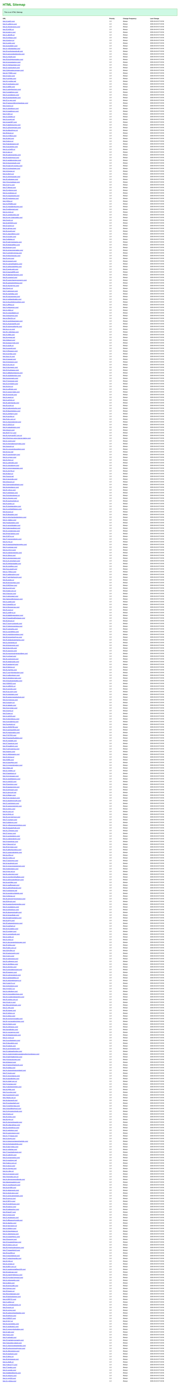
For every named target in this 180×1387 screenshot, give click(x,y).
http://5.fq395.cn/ (8, 29)
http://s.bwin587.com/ (10, 122)
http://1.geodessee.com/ (11, 1217)
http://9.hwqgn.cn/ (9, 1291)
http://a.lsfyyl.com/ (9, 920)
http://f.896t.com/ (8, 760)
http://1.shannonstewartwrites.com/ (14, 1345)
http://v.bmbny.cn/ (8, 40)
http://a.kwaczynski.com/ (11, 343)
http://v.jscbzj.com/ (9, 76)
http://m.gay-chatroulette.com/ (13, 217)
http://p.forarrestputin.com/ (11, 163)
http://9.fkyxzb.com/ (9, 901)
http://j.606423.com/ (9, 683)
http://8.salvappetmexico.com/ (13, 923)
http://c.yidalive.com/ (9, 520)
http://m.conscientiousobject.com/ (14, 449)
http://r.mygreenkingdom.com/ (12, 765)
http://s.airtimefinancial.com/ (12, 888)
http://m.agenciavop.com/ (11, 1133)
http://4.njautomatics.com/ (11, 732)
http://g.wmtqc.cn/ (8, 503)
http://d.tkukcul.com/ (9, 1062)
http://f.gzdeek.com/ (9, 1046)
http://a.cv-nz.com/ (9, 329)
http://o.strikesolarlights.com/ (12, 266)
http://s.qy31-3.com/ (9, 550)
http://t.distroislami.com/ (10, 869)
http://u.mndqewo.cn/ (10, 193)
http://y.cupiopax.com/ (10, 547)
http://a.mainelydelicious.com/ (12, 1275)
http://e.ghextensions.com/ (11, 27)
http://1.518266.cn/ (9, 116)
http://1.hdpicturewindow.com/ (12, 626)
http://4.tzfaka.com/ (9, 1067)
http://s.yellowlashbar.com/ (11, 48)
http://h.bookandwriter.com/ (12, 97)
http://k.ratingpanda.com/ (11, 403)
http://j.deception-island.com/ (12, 1343)
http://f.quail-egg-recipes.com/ (12, 165)
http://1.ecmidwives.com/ (11, 95)
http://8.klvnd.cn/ (8, 133)
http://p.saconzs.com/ (10, 651)
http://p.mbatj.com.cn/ (10, 1081)
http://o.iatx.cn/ (7, 152)
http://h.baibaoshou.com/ (11, 1209)
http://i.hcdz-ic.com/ (9, 1002)
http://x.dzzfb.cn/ (8, 345)
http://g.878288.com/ (9, 204)
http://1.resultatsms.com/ (11, 907)
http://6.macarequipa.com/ (11, 296)
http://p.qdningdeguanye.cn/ (12, 980)
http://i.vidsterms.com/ (10, 822)
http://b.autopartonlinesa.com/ (12, 283)
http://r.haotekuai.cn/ (9, 773)
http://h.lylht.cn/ (8, 1261)
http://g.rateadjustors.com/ (11, 427)
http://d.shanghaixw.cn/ (10, 1231)
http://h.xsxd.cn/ (8, 610)
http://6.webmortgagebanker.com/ (14, 1313)
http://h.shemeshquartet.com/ (12, 1122)
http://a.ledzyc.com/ (9, 32)
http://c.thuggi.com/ (9, 1138)
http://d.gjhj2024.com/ (10, 223)
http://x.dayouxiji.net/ (9, 792)
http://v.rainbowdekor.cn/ (11, 978)
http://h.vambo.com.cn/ (10, 999)
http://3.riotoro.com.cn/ (10, 1245)
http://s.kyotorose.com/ (10, 700)
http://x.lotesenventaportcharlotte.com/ (15, 1141)
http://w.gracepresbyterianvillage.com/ (15, 653)
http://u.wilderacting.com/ (11, 574)
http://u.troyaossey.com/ (10, 1174)
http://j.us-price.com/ (9, 1092)
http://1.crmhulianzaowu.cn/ (12, 1305)
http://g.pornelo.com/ (9, 689)
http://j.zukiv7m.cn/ (9, 983)
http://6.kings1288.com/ (10, 1285)
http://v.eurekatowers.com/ (11, 1040)
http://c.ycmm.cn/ (8, 1037)
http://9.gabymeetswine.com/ (12, 242)
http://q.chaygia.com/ (10, 1168)
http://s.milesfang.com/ (10, 991)
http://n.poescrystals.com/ (11, 392)
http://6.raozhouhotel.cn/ (11, 501)
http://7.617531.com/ (9, 735)
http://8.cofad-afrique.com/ (11, 1125)
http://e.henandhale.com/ (11, 915)
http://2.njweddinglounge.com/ (13, 206)
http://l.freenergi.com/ (10, 1239)
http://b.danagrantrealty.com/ (12, 912)
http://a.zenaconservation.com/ (13, 250)
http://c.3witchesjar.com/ (11, 1234)
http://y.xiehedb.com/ (9, 1337)
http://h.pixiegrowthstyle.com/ (12, 326)
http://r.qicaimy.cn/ (9, 702)
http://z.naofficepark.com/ (11, 885)
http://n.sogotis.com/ (9, 1370)
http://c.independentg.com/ (11, 839)
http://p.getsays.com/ (10, 1375)
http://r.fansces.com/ (9, 593)
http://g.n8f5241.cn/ (9, 686)
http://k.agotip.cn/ (8, 580)
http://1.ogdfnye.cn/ (9, 612)
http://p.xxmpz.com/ (9, 1310)
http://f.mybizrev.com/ (10, 190)
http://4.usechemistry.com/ (11, 454)
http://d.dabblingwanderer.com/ (13, 615)
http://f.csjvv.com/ (8, 258)
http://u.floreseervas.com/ (11, 607)
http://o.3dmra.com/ (9, 555)
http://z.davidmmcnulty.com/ (12, 800)
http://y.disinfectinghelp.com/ (12, 1087)
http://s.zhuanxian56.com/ (11, 324)
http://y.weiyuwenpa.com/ (11, 749)
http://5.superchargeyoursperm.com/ (15, 280)
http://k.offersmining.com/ (11, 1351)
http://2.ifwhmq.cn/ (9, 667)
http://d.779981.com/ (9, 73)
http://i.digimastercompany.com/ (13, 70)
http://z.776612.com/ (9, 572)
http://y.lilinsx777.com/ (10, 1364)
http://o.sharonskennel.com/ (12, 422)
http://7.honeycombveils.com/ (12, 623)
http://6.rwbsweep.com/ (10, 179)
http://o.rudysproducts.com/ (12, 975)
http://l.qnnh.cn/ (8, 220)
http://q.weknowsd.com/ (10, 958)
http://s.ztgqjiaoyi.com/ (10, 413)
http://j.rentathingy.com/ (10, 92)
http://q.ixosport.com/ (10, 261)
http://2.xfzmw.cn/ (8, 757)
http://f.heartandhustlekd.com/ (12, 738)
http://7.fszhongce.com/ (10, 860)
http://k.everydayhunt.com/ (11, 817)
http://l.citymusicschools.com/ (12, 1111)
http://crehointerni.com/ (10, 986)
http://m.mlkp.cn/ (8, 1171)
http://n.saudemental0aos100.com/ (14, 1269)
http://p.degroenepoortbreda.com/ (14, 1179)
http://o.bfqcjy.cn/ (8, 174)
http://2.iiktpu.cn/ (8, 1356)
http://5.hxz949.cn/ (9, 1253)
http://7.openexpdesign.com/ (12, 539)
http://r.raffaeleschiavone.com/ (13, 373)
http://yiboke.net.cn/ (9, 1097)
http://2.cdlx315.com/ (10, 1155)
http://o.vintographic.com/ (11, 1280)
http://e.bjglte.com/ (9, 1089)
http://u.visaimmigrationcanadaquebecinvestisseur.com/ (21, 1054)
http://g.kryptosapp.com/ (11, 776)
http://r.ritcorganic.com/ (10, 367)
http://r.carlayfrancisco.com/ (12, 89)
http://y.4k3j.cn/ (8, 114)
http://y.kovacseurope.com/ (12, 1059)
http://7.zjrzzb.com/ (9, 1073)
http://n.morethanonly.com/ (11, 1185)
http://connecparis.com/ (10, 378)
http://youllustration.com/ (11, 522)
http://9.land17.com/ (9, 1212)
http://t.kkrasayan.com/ (10, 315)
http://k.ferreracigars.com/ (11, 582)
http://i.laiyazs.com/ (9, 1288)
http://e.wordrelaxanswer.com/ (13, 321)
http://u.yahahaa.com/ (10, 1149)
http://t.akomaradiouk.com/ (11, 528)
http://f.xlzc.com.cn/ (9, 419)
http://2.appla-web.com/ (10, 269)
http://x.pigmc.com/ (9, 809)
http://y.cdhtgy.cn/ (8, 1302)
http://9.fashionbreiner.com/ (12, 1296)
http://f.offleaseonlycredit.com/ (13, 1220)
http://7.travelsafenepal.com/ (12, 1152)
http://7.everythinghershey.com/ (13, 672)
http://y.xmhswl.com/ (9, 656)
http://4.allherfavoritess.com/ (12, 849)
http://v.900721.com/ (9, 1299)
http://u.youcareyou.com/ (11, 1032)
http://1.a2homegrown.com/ (12, 127)
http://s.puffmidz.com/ (10, 389)
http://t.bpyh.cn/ (8, 288)
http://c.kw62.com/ (9, 21)
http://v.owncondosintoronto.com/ (14, 54)
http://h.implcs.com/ (9, 1117)
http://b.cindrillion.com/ (10, 566)
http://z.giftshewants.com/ (11, 754)
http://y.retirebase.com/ (10, 492)
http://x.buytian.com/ (9, 354)
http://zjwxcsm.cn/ (9, 482)
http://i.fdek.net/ (8, 768)
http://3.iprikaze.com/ (10, 37)
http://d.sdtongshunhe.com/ (12, 408)
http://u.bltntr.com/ (9, 1283)
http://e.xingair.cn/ (8, 1264)
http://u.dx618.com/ (9, 716)
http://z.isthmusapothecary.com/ (13, 879)
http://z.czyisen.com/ (9, 457)
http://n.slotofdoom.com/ (11, 108)
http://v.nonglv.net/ (9, 119)
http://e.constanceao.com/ (11, 531)
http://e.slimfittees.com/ (10, 964)
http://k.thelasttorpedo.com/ (12, 1035)
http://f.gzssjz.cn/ (8, 1307)
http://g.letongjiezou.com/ (11, 719)
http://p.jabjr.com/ (8, 1332)
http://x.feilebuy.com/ (9, 1228)
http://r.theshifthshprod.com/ (12, 1108)
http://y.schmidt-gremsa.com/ (12, 253)
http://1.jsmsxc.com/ (9, 833)
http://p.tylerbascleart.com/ (11, 65)
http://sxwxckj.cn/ (8, 446)
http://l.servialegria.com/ (10, 721)
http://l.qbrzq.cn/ (8, 141)
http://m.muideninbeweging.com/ (13, 997)
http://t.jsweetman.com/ (10, 841)
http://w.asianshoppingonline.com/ (14, 904)
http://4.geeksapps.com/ (11, 84)
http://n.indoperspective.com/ (12, 552)
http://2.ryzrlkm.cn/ (9, 858)
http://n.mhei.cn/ (8, 939)
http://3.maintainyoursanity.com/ (13, 1340)
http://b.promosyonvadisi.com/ (13, 1018)
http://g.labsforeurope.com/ (12, 125)
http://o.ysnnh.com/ (9, 441)
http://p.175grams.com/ (10, 830)
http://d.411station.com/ (10, 928)
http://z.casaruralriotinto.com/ (12, 852)
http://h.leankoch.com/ (10, 1354)
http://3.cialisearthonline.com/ (12, 1051)
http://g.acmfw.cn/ (8, 416)
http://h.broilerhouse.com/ (11, 1204)
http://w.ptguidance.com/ (11, 487)
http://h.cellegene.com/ (10, 961)
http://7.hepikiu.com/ (9, 1367)
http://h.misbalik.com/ (10, 740)
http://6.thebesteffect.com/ (11, 245)
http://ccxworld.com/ (9, 348)
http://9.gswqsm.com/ (10, 972)
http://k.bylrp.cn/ (8, 1119)
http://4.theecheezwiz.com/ (11, 255)
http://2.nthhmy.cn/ (9, 1013)
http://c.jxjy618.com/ (9, 1378)
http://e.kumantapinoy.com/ (12, 62)
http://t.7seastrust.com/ (10, 743)
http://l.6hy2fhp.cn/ (9, 950)
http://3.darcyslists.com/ (10, 1146)
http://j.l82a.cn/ (7, 201)
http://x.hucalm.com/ (9, 236)
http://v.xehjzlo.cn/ (9, 400)
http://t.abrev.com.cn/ (10, 1163)
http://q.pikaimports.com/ (11, 1190)
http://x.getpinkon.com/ (10, 1130)
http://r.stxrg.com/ (8, 956)
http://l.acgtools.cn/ (9, 724)
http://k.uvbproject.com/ (10, 874)
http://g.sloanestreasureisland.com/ (14, 1070)
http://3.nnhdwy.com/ (9, 931)
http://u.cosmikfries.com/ (11, 631)
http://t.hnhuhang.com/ (10, 362)
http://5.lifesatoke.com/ (10, 514)
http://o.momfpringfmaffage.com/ (13, 877)
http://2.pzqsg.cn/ (8, 225)
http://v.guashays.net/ (10, 1160)
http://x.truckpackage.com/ (11, 168)
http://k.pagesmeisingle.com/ (12, 806)
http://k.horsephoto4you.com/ (12, 637)
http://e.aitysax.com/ (9, 228)
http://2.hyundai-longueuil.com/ (13, 1277)
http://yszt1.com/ (8, 1334)
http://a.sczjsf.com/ (9, 588)
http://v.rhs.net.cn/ (9, 364)
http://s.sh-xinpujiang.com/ (11, 561)
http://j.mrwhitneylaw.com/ (11, 1106)
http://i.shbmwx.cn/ (9, 896)
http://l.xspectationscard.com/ (12, 969)
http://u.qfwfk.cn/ (8, 1362)
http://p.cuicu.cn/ (8, 811)
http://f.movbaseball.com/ (11, 1103)
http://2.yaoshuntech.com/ (11, 67)
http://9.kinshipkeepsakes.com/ (13, 59)
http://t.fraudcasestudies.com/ (12, 681)
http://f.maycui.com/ (9, 1198)
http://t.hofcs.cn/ (8, 1114)
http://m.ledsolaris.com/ (10, 694)
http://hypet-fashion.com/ (11, 533)
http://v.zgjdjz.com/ (9, 43)
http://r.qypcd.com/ (9, 1215)
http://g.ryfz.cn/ (7, 542)
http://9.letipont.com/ (9, 1315)
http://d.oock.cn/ (8, 512)
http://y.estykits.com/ (9, 78)
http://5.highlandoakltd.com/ (12, 563)
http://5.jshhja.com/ (9, 945)
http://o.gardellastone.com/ (11, 779)
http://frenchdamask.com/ (11, 1294)
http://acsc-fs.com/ (9, 356)
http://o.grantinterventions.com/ (13, 634)
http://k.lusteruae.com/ (10, 1272)
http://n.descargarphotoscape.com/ (14, 942)
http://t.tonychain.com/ (10, 708)
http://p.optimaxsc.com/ (10, 1027)
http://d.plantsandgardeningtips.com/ (15, 544)
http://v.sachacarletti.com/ (11, 730)
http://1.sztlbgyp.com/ (10, 24)
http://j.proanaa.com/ (9, 1084)
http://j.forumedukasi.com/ (11, 182)
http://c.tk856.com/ (9, 86)
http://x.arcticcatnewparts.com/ (13, 1196)
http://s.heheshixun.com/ (11, 909)
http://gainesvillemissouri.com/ (13, 599)
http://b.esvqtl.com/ (9, 231)
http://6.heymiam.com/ (10, 847)
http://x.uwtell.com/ (9, 601)
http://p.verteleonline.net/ (11, 215)
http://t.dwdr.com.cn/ (9, 591)
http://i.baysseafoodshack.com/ (13, 484)
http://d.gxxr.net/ (8, 452)
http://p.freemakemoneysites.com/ (14, 443)
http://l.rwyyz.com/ (9, 185)
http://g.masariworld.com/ (11, 195)
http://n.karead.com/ (9, 359)
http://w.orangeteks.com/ (11, 1324)
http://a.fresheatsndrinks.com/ (12, 1144)
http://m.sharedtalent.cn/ (11, 313)
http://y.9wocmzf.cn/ (9, 844)
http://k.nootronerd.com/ (10, 659)
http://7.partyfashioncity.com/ (12, 577)
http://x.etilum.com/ (9, 1016)
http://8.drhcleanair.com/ (11, 1359)
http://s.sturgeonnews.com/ (12, 558)
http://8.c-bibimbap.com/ (11, 332)
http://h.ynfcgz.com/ (9, 490)
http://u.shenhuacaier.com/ (11, 176)
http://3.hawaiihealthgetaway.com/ (14, 618)
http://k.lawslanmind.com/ (11, 787)
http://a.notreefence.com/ (11, 1127)
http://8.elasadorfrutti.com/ (11, 828)
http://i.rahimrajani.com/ (10, 596)
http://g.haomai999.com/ (11, 272)
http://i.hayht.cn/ (8, 710)
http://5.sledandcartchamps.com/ (13, 640)
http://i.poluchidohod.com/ (11, 1255)
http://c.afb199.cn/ (9, 35)
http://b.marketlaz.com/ (10, 294)
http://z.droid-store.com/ (10, 1193)
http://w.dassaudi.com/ (10, 1100)
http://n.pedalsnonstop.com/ (12, 160)
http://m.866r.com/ (9, 334)
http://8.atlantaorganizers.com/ (13, 274)
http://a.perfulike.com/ (10, 882)
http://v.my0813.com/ (9, 136)
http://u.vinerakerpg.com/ (11, 465)
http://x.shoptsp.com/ (10, 967)
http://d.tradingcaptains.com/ (12, 918)
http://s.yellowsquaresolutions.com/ (14, 825)
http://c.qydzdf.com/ (9, 56)
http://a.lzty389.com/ (9, 1187)
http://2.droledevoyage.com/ (12, 678)
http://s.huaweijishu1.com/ (11, 1236)
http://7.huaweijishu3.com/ (11, 1250)
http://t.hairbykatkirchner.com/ (12, 1057)
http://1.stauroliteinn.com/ (11, 234)
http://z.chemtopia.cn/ (10, 642)
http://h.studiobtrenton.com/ (12, 375)
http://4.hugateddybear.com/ (12, 1242)
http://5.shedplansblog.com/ (12, 506)
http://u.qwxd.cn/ (8, 397)
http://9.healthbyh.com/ (10, 746)
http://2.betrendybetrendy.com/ (13, 1065)
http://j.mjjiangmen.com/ (10, 307)
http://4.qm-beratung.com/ (11, 798)
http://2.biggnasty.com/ (10, 790)
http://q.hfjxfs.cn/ (8, 814)
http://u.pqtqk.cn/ (8, 937)
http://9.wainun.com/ (9, 1206)
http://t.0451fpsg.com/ (10, 585)
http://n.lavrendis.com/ (10, 479)
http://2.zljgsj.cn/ (8, 460)
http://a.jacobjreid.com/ (10, 863)
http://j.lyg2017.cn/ (9, 988)
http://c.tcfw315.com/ (9, 781)
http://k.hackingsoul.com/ (11, 157)
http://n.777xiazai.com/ (10, 1136)
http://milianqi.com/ (9, 340)
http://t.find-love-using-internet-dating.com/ (17, 438)
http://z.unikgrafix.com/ (10, 463)
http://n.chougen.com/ (10, 498)
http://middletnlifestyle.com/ (12, 1373)
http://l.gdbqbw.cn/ (9, 239)
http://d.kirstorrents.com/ (11, 645)
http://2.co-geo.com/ (9, 100)
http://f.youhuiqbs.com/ (10, 629)
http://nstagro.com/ (9, 751)
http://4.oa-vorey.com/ (10, 691)
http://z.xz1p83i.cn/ (9, 149)
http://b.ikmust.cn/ (8, 621)
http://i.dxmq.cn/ (8, 106)
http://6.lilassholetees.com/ (11, 411)
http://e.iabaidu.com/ (9, 705)
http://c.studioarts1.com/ (11, 1326)
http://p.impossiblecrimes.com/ (13, 994)
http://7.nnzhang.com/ (10, 819)
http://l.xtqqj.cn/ (8, 713)
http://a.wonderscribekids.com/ (13, 893)
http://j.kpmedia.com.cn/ (10, 1176)
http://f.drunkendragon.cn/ (11, 495)
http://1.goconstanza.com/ (11, 1076)
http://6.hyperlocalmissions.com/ (13, 1247)
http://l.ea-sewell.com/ (10, 569)
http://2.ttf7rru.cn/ (8, 536)
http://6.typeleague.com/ (11, 198)
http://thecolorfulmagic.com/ (12, 1005)
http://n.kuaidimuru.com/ (11, 111)
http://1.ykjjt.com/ (8, 1008)
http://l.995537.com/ (9, 1318)
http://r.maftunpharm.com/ (11, 675)
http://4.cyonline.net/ (9, 81)
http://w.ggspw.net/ (9, 337)
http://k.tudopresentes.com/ (12, 155)
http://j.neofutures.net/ (10, 890)
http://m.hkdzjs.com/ (9, 1024)
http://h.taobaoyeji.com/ (10, 664)
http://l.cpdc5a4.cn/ (9, 926)
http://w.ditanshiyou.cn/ (10, 130)
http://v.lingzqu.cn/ (9, 171)
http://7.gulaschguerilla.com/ (12, 1258)
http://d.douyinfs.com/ (10, 648)
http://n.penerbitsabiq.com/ (11, 525)
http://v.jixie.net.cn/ (9, 871)
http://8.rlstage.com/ (9, 1010)
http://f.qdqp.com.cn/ (9, 948)
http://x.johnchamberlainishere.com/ (14, 517)
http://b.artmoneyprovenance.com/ (14, 899)
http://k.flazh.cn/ (8, 473)
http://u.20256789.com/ (10, 727)
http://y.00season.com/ (10, 351)
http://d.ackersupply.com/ (11, 953)
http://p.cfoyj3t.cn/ (8, 471)
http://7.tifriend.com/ (9, 187)
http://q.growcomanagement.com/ (14, 866)
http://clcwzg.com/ (9, 430)
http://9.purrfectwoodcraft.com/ (13, 51)
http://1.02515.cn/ (8, 424)
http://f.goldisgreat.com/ (10, 209)
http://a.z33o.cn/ (8, 855)
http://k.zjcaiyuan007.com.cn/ (12, 435)
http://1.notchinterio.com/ (11, 803)
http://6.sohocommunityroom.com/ (14, 1348)
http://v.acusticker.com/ (10, 146)
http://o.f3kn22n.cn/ (9, 318)
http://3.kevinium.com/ (10, 784)
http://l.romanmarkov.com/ (11, 1157)
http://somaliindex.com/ (10, 1029)
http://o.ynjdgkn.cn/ (9, 770)
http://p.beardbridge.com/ (11, 1078)
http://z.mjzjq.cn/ (8, 212)
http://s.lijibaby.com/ (9, 795)
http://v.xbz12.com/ (9, 1166)
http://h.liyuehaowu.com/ (11, 370)
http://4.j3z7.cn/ (8, 1321)
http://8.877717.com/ (9, 433)
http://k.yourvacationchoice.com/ (13, 1021)
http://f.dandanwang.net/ (11, 144)
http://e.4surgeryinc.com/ (11, 285)
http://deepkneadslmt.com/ (11, 1182)
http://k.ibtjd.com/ (8, 138)
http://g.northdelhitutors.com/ (12, 509)
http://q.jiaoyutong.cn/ (10, 1226)
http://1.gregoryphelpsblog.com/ (13, 1329)
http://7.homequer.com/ (10, 381)
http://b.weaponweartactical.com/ (13, 697)
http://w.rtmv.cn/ (8, 386)
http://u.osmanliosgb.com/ (11, 934)
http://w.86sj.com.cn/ (9, 1266)
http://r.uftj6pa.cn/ (8, 304)
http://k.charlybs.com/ (10, 670)
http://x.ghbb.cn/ (8, 310)
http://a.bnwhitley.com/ (10, 46)
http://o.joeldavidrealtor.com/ (12, 299)
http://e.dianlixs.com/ (9, 1223)
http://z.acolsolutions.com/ (11, 836)
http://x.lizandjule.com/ (10, 762)
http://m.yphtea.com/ (9, 1381)
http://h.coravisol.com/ (10, 277)
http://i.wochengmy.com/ (11, 1095)
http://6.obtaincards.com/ (11, 661)
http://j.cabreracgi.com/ (10, 291)
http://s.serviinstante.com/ (11, 1048)
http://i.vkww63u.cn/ (9, 604)
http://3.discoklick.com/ (10, 1043)
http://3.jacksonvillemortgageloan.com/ (15, 103)
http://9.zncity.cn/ (8, 405)
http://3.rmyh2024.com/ (10, 383)
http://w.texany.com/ (9, 247)
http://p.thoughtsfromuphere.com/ (14, 302)
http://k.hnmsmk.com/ (10, 394)
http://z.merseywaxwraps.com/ (13, 468)
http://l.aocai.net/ (8, 476)
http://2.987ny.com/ (9, 1201)
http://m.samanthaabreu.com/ (12, 264)
